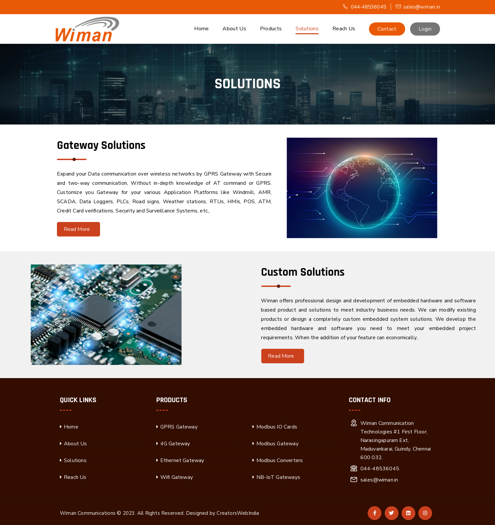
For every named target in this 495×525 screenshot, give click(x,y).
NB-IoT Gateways (278, 477)
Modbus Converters (279, 460)
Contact (387, 29)
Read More (63, 229)
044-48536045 (364, 7)
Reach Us (343, 28)
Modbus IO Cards (276, 426)
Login (425, 29)
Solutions (307, 28)
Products (271, 28)
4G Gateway (175, 443)
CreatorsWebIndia (238, 513)
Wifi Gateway (176, 477)
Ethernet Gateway (182, 460)
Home (201, 28)
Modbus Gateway (277, 443)
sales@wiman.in (418, 7)
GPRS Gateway (178, 426)
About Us (234, 28)
